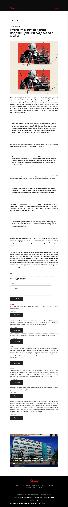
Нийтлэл (40, 487)
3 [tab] (20, 463)
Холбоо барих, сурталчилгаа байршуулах (28, 497)
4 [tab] (24, 463)
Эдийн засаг (35, 485)
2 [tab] (17, 463)
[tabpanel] (34, 450)
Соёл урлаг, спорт (30, 487)
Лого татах (34, 500)
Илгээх (17, 298)
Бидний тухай (49, 497)
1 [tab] (14, 426)
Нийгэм (44, 485)
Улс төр (17, 485)
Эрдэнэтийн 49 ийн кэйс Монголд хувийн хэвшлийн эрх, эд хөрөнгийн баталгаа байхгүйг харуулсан (32, 459)
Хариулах (17, 315)
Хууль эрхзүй (26, 485)
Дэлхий (51, 485)
